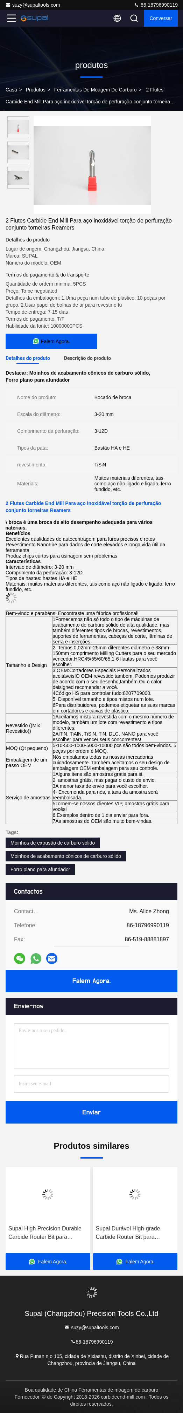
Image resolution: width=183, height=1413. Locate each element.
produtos (35, 90)
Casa (11, 90)
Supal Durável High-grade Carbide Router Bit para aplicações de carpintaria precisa (128, 1233)
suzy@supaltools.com (32, 5)
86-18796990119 (156, 5)
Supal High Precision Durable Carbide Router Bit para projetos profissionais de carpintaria (45, 1233)
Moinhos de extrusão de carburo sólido (52, 843)
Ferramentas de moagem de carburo (95, 90)
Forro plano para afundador (40, 869)
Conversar (160, 18)
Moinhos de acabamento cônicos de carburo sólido (65, 856)
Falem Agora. (91, 980)
